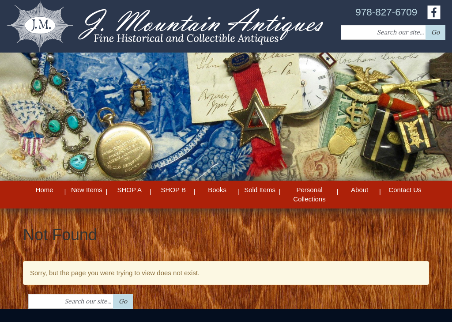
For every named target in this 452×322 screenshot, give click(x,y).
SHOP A (129, 189)
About (359, 189)
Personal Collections (309, 194)
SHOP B (173, 189)
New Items (86, 189)
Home (44, 189)
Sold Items (259, 189)
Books (217, 189)
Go (435, 32)
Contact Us (404, 189)
